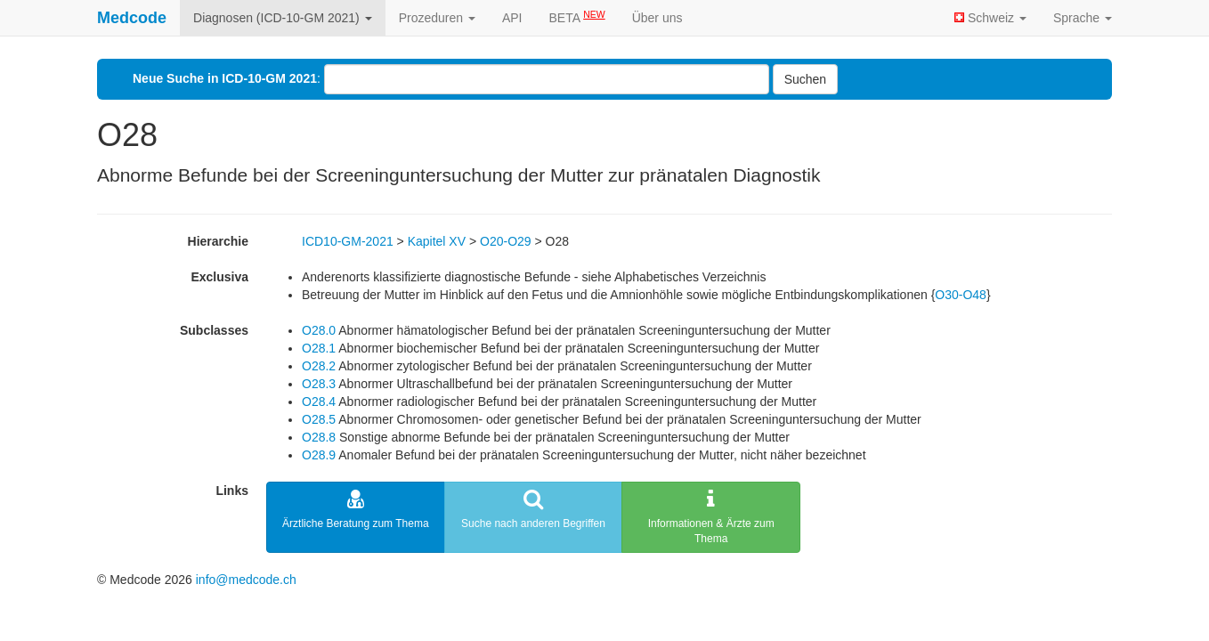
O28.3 (319, 384)
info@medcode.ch (246, 579)
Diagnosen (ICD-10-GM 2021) (282, 18)
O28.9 (319, 455)
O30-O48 (960, 295)
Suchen (805, 79)
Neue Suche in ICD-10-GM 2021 (225, 78)
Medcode (131, 18)
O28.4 (319, 401)
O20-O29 (505, 241)
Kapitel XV (437, 241)
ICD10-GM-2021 (348, 241)
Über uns (657, 18)
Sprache (1082, 18)
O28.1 (319, 348)
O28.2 (319, 366)
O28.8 (319, 437)
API (512, 18)
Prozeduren (437, 18)
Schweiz (990, 18)
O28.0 (319, 330)
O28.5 (319, 419)
